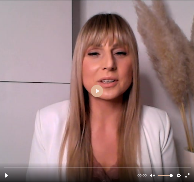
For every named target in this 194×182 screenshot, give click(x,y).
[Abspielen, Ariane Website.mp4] (7, 175)
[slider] (97, 167)
